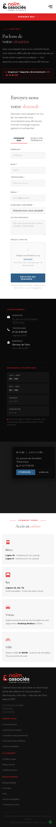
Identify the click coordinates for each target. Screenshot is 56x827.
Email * (14, 192)
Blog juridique (9, 782)
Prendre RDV (26, 17)
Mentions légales (11, 799)
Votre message (19, 217)
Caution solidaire (10, 746)
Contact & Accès (10, 804)
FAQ (4, 793)
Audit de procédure (12, 730)
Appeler (44, 472)
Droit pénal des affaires (13, 741)
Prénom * (16, 149)
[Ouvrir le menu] (50, 6)
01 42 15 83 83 (19, 332)
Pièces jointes (19, 240)
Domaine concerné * (22, 205)
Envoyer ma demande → (28, 278)
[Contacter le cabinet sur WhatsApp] (50, 822)
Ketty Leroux (8, 764)
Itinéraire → (25, 472)
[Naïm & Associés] (14, 6)
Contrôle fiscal (9, 724)
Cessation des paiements (15, 735)
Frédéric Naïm (9, 759)
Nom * (14, 164)
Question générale (36, 139)
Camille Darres (9, 770)
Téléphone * (17, 177)
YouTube (6, 788)
